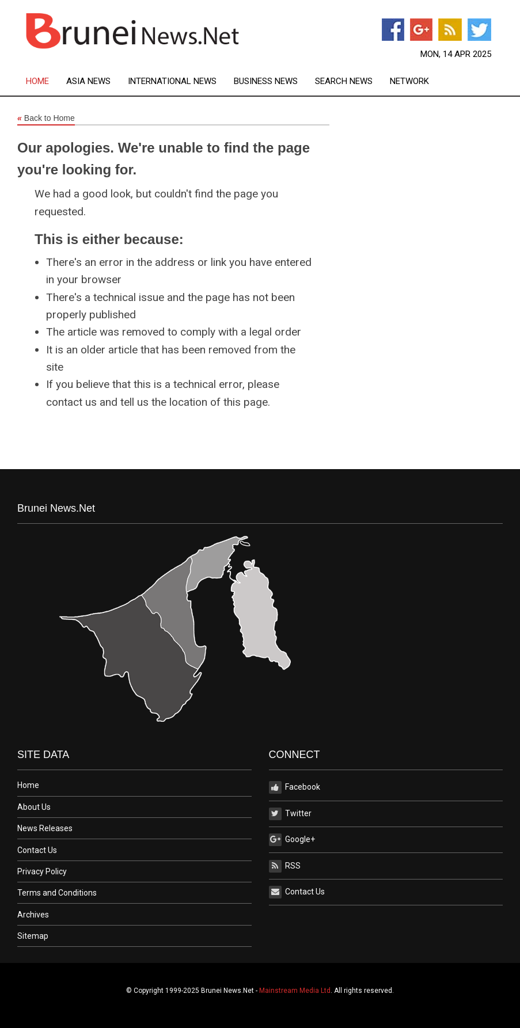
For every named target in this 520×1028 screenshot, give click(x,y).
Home (37, 81)
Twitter (290, 814)
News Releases (45, 828)
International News (172, 81)
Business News (266, 81)
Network (409, 81)
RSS (285, 866)
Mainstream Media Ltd (295, 991)
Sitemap (32, 936)
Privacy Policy (42, 871)
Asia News (88, 81)
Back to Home (46, 118)
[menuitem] (46, 81)
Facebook (294, 787)
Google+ (292, 839)
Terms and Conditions (57, 892)
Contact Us (37, 850)
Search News (344, 81)
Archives (33, 914)
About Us (34, 807)
